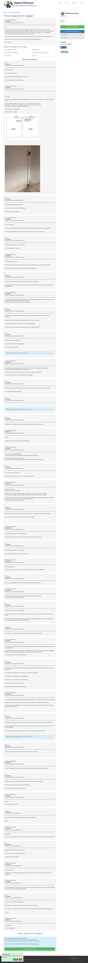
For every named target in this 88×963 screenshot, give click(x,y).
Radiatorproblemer (36, 49)
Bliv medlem (74, 2)
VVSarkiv (18, 943)
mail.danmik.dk (28, 730)
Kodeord (62, 21)
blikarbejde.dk (78, 957)
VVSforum (67, 2)
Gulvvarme (34, 55)
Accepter (15, 959)
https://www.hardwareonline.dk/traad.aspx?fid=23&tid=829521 (18, 302)
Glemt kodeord (64, 37)
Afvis (21, 959)
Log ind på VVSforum (72, 27)
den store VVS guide (33, 943)
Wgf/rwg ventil (8, 55)
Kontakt (81, 2)
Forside (60, 2)
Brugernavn (63, 15)
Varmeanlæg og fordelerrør (10, 49)
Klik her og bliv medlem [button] (29, 949)
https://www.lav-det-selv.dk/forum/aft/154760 (14, 500)
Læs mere (4, 957)
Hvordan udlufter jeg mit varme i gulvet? (40, 52)
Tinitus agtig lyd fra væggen (19, 15)
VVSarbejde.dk (80, 958)
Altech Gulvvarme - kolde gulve (11, 52)
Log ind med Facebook (72, 31)
